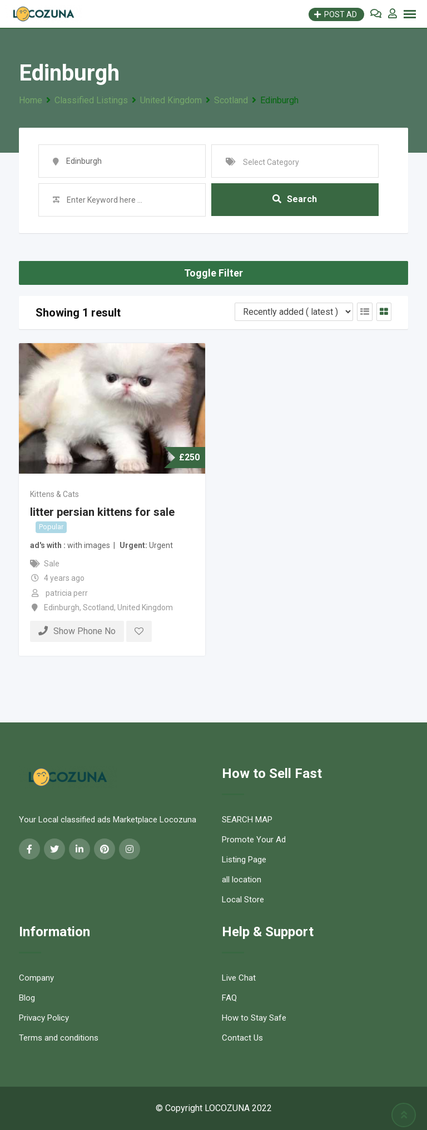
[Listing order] (294, 312)
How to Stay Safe (254, 1018)
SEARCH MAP (247, 820)
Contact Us (242, 1038)
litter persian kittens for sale (102, 512)
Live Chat (239, 978)
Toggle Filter (213, 273)
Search (294, 199)
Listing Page (244, 860)
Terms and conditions (58, 1038)
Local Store (243, 900)
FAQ (229, 998)
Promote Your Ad (254, 840)
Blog (27, 998)
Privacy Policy (44, 1018)
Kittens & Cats (54, 494)
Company (36, 978)
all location (241, 880)
